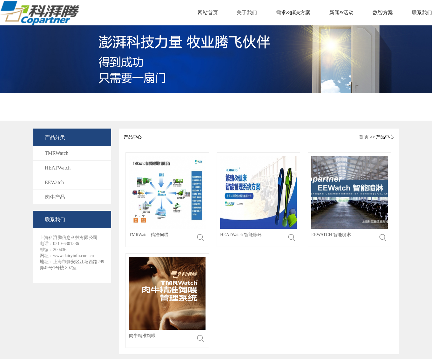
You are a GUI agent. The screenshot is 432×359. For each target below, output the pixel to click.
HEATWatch (58, 167)
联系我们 (422, 12)
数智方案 (383, 12)
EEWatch (54, 182)
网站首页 (208, 12)
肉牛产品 (55, 197)
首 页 (364, 137)
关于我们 (247, 12)
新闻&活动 (341, 12)
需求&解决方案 (293, 12)
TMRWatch (56, 153)
